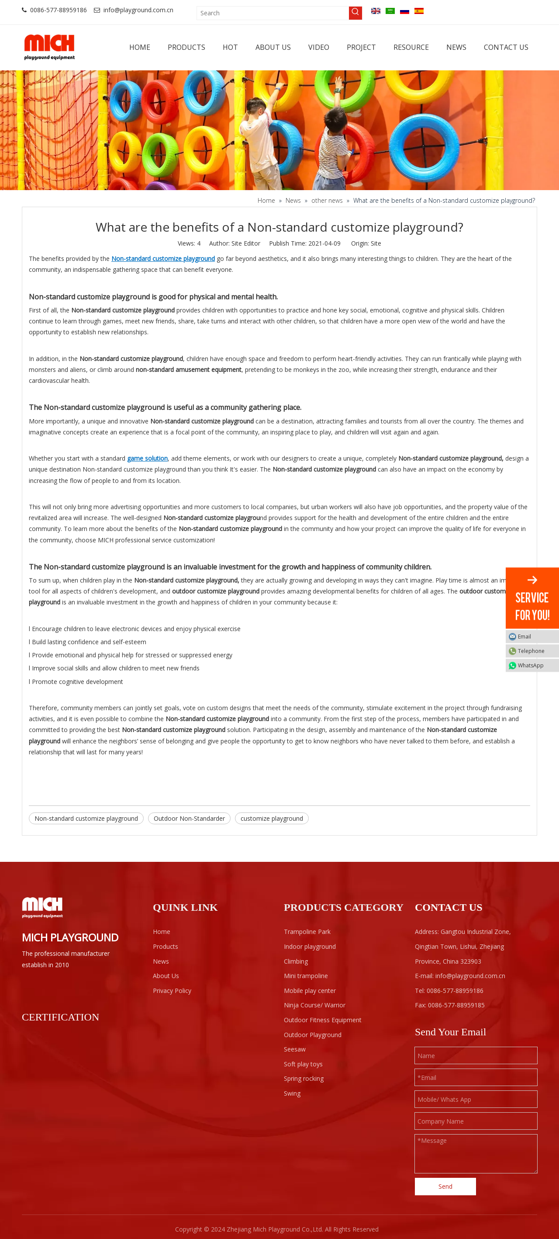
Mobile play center (310, 990)
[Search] (273, 13)
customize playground (272, 818)
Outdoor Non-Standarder (189, 818)
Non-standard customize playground (86, 818)
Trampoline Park (307, 931)
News (161, 961)
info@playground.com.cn (138, 10)
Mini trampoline (306, 976)
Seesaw (295, 1049)
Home (161, 931)
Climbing (296, 961)
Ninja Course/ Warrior (314, 1005)
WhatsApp (536, 665)
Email (536, 636)
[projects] (279, 130)
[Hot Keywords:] (355, 13)
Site (376, 243)
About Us (166, 976)
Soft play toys (303, 1064)
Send (445, 1186)
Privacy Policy (172, 990)
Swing (292, 1093)
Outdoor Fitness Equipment (323, 1020)
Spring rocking (304, 1078)
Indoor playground (310, 946)
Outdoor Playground (313, 1035)
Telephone (536, 650)
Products (165, 946)
